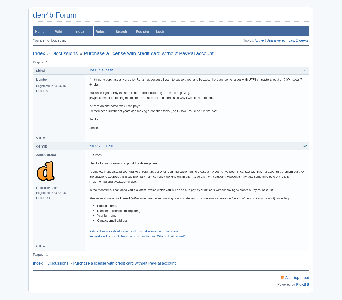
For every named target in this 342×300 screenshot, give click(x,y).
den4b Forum (54, 15)
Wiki (58, 31)
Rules (100, 31)
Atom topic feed (297, 278)
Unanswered (276, 40)
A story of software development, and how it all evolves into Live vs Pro (133, 231)
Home (39, 31)
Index (79, 31)
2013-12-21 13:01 (101, 146)
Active (259, 40)
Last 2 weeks (298, 40)
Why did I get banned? (171, 236)
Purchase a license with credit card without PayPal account (149, 53)
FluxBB (302, 284)
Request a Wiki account (104, 236)
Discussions (64, 53)
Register (142, 31)
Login (160, 31)
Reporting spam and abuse (138, 236)
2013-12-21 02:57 (101, 70)
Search (121, 31)
